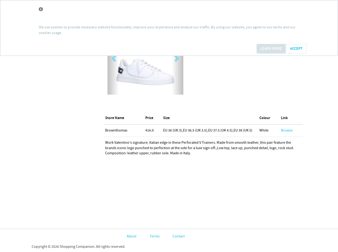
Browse (287, 130)
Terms (155, 236)
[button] (113, 57)
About (131, 236)
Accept (296, 48)
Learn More (271, 48)
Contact (179, 236)
